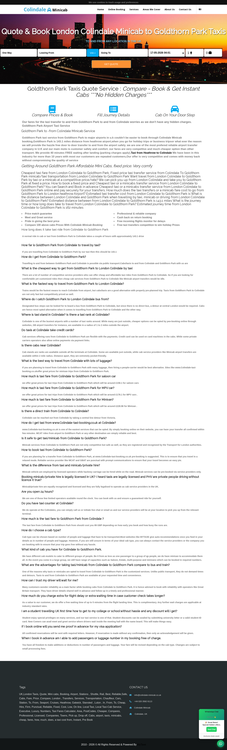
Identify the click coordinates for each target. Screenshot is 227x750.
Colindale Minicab (142, 708)
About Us (170, 9)
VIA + (93, 53)
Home (100, 9)
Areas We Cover (151, 9)
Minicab (45, 9)
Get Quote (111, 64)
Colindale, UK (140, 714)
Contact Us (185, 9)
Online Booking (116, 9)
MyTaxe (141, 744)
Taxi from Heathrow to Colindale (151, 152)
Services (134, 9)
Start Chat (211, 729)
